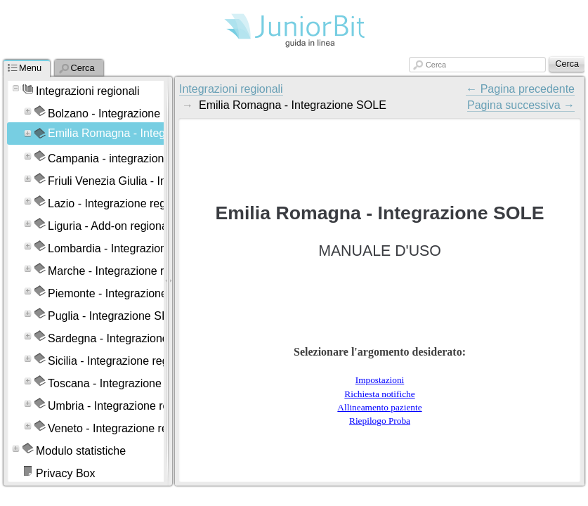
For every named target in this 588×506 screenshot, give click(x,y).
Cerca (436, 64)
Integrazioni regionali (231, 89)
